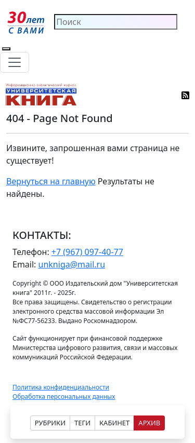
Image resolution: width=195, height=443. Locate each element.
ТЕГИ (82, 422)
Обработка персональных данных (63, 396)
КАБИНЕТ (114, 422)
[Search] (115, 22)
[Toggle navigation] (14, 62)
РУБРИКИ (50, 422)
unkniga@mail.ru (72, 264)
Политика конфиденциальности (60, 387)
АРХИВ (149, 422)
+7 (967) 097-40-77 (87, 252)
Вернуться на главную (51, 181)
